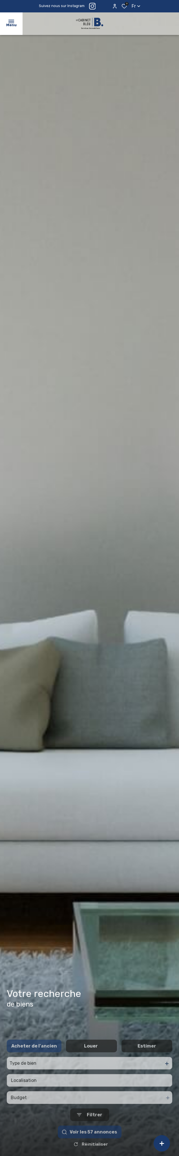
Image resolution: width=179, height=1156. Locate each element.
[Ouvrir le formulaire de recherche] (89, 1133)
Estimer (147, 1064)
